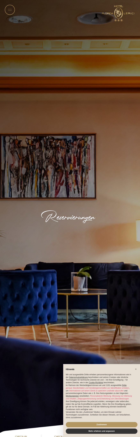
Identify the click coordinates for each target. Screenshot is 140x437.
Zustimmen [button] (101, 424)
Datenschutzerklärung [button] (78, 377)
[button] (135, 369)
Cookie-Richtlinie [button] (96, 382)
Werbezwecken (72, 396)
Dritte (124, 385)
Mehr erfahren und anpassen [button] (101, 431)
